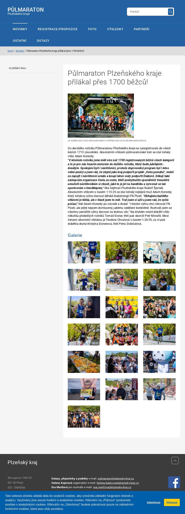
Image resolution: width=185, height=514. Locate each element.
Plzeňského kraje (26, 11)
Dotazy (43, 40)
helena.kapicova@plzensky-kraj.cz (118, 483)
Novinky (20, 29)
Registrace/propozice (58, 29)
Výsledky (115, 29)
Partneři (142, 29)
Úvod (10, 51)
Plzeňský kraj (17, 68)
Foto (92, 29)
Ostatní (19, 40)
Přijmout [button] (172, 502)
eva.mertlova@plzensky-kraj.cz (112, 487)
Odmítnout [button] (153, 502)
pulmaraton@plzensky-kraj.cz (116, 478)
